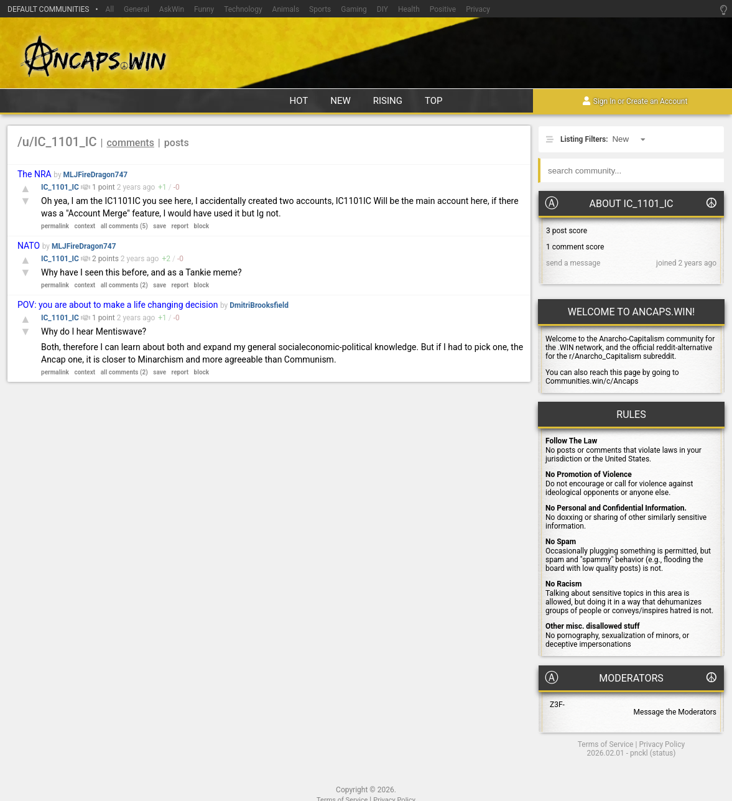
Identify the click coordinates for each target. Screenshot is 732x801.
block (201, 226)
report (180, 226)
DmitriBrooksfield (259, 305)
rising (387, 100)
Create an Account (656, 102)
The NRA (34, 174)
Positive (443, 9)
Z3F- (557, 704)
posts (176, 143)
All (109, 9)
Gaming (354, 9)
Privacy (478, 9)
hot (298, 100)
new (340, 100)
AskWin (171, 9)
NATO (28, 246)
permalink (55, 226)
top (434, 100)
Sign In (604, 102)
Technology (243, 9)
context (84, 226)
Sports (320, 9)
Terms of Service (606, 744)
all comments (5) (124, 226)
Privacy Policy (662, 744)
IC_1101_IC (61, 187)
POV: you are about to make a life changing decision (117, 305)
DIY (382, 9)
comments (130, 143)
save (159, 226)
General (136, 9)
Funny (204, 9)
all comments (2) (124, 285)
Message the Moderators (675, 712)
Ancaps (366, 54)
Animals (286, 9)
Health (409, 9)
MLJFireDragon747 (95, 174)
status (662, 753)
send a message (573, 263)
